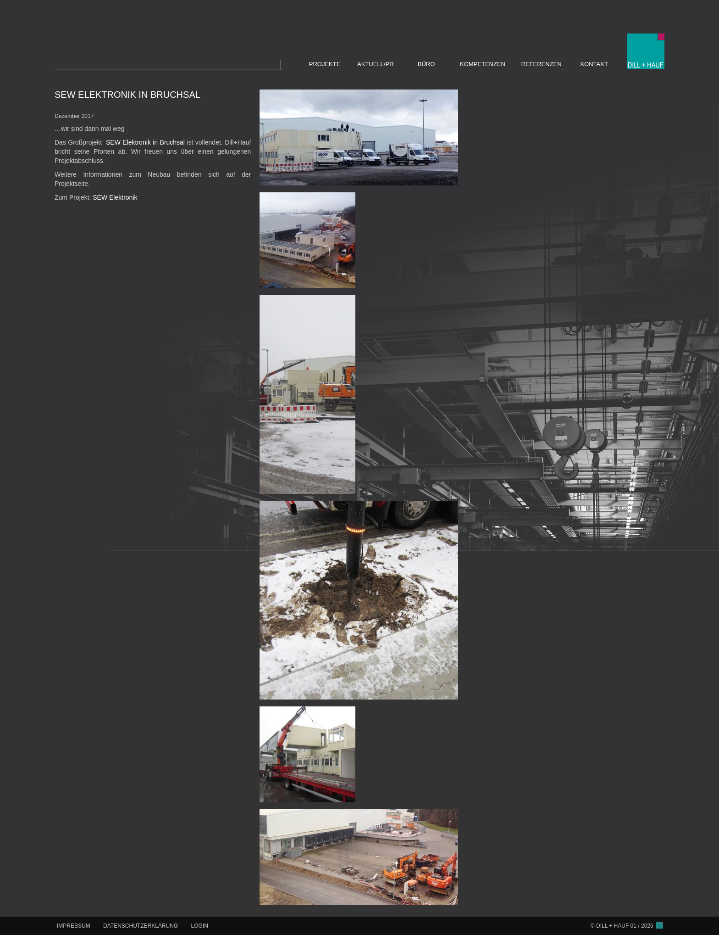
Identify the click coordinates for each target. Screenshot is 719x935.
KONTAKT (594, 64)
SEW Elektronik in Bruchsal (145, 142)
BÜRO (426, 64)
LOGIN (199, 926)
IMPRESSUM (73, 926)
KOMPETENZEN (482, 64)
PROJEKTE (325, 64)
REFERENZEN (541, 64)
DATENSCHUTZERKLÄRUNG (140, 926)
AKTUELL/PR (375, 64)
